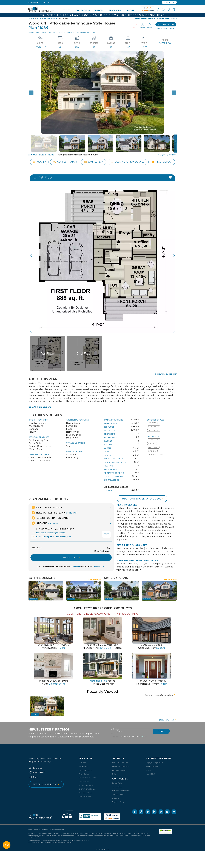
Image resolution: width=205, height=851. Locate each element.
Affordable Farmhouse (46, 18)
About (131, 10)
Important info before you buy (142, 499)
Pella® (148, 770)
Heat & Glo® (150, 774)
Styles (67, 10)
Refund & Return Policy (121, 791)
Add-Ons (45, 523)
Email (33, 777)
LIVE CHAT (75, 566)
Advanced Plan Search (167, 18)
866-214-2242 (33, 2)
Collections (83, 10)
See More (94, 579)
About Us (118, 758)
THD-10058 (146, 599)
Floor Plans (34, 32)
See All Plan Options (40, 407)
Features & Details (66, 32)
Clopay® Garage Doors (154, 763)
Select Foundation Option (51, 518)
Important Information (121, 766)
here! (144, 736)
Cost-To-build (84, 782)
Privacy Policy (117, 783)
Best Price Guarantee (120, 763)
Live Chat (46, 2)
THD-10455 (71, 599)
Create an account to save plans (159, 695)
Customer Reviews (119, 770)
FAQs (114, 774)
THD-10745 (33, 599)
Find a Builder (84, 774)
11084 (34, 714)
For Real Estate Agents (87, 778)
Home (31, 18)
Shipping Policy (118, 794)
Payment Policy (118, 802)
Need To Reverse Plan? (54, 512)
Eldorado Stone (152, 766)
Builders (99, 10)
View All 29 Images (41, 154)
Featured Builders (85, 770)
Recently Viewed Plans (145, 18)
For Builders (83, 766)
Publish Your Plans (86, 785)
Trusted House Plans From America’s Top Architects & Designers (102, 15)
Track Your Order (85, 797)
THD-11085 (109, 599)
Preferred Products (86, 32)
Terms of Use (117, 787)
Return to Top (168, 720)
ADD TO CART (71, 557)
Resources (115, 10)
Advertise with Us (85, 793)
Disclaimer (116, 798)
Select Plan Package (47, 507)
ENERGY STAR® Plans (87, 789)
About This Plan (49, 32)
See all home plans (46, 784)
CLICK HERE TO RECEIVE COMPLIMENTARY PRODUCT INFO (102, 613)
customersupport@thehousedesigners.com (58, 842)
